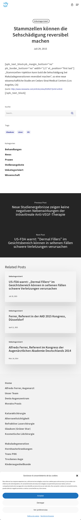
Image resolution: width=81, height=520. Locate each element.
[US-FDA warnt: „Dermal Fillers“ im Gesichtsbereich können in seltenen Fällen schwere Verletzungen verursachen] (40, 286)
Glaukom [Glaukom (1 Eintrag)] (10, 132)
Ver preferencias (40, 510)
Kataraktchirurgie (15, 413)
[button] (77, 475)
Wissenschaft (12, 175)
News (8, 154)
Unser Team (11, 393)
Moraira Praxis (13, 403)
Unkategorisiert (41, 21)
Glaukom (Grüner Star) (18, 428)
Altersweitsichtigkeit (17, 418)
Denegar (40, 503)
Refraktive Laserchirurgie (20, 423)
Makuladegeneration (17, 443)
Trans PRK (11, 453)
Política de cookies (33, 516)
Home (8, 383)
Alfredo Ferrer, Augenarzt (19, 388)
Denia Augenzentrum (17, 398)
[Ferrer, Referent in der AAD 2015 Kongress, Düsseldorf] (40, 319)
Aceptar (40, 496)
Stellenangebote (14, 164)
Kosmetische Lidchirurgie (19, 433)
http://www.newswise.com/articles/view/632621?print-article (36, 89)
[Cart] (72, 5)
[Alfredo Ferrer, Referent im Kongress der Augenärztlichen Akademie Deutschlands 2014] (40, 350)
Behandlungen (13, 149)
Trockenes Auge (14, 459)
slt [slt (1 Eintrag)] (28, 132)
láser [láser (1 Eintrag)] (20, 132)
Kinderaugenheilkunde (18, 464)
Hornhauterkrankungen (18, 448)
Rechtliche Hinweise (47, 516)
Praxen (9, 159)
